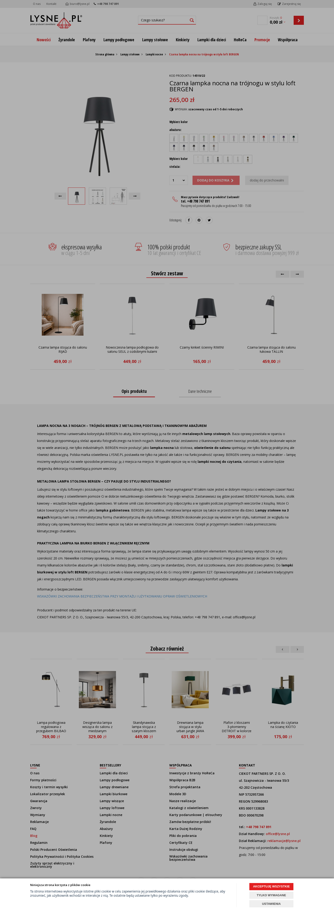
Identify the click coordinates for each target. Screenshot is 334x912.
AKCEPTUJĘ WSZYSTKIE (271, 886)
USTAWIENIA (271, 904)
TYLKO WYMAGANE (271, 895)
